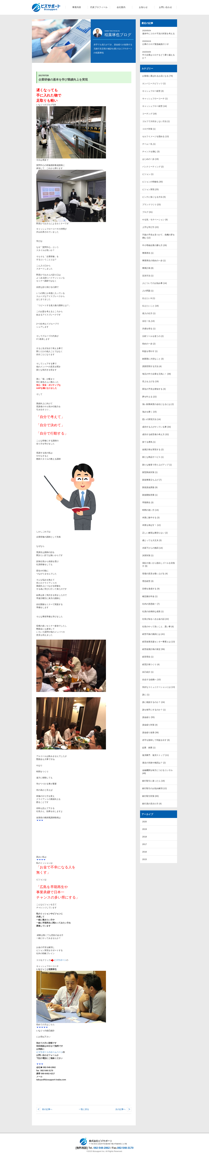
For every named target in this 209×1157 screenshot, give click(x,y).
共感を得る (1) (148, 328)
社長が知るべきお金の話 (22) (155, 619)
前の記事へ (47, 1109)
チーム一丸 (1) (148, 144)
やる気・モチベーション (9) (155, 219)
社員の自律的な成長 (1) (153, 611)
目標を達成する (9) (151, 588)
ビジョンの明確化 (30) (152, 182)
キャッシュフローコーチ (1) (155, 98)
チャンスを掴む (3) (151, 151)
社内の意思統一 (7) (151, 604)
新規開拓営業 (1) (149, 495)
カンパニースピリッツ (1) (154, 83)
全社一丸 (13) (148, 321)
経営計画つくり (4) (151, 664)
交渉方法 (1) (147, 275)
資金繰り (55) (148, 717)
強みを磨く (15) (149, 412)
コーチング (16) (149, 113)
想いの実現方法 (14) (151, 419)
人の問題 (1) (147, 291)
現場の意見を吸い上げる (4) (155, 573)
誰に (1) (145, 694)
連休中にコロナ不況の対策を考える (158, 32)
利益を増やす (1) (149, 351)
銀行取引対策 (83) (150, 796)
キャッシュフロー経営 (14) (154, 106)
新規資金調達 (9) (149, 487)
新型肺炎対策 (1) (149, 472)
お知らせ (143, 7)
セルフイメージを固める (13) (155, 136)
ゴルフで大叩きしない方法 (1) (156, 121)
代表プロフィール (99, 7)
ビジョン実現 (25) (150, 189)
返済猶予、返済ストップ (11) (155, 755)
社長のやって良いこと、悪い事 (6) (158, 626)
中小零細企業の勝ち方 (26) (154, 245)
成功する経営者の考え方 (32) (155, 434)
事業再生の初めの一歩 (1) (154, 260)
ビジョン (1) (147, 174)
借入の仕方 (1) (148, 313)
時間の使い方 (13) (150, 510)
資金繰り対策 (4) (149, 725)
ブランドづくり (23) (151, 204)
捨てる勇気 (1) (148, 442)
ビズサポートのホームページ (49, 1052)
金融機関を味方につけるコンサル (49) (157, 771)
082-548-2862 (101, 1147)
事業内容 (76, 7)
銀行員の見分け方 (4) (152, 803)
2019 (144, 829)
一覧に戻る (84, 1109)
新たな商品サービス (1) (153, 457)
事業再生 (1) (147, 253)
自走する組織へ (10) (151, 679)
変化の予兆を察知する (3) (154, 389)
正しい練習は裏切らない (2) (155, 533)
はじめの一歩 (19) (150, 159)
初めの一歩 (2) (148, 344)
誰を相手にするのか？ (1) (154, 710)
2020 (144, 821)
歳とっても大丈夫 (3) (152, 540)
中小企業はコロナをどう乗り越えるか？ (158, 55)
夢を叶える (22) (149, 396)
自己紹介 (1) (147, 672)
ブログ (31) (147, 212)
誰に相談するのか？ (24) (153, 702)
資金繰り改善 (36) (150, 732)
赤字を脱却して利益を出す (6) (156, 740)
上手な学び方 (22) (150, 227)
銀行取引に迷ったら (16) (153, 781)
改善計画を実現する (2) (153, 449)
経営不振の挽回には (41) (153, 634)
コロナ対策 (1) (148, 129)
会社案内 (121, 7)
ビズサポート (60, 960)
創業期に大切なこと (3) (153, 359)
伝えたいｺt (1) (148, 298)
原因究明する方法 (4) (152, 366)
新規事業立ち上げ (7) (152, 480)
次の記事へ (120, 1109)
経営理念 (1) (147, 657)
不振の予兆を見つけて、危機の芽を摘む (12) (158, 236)
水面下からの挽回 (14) (152, 548)
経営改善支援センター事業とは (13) (158, 641)
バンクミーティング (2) (153, 166)
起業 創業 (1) (148, 747)
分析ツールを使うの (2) (153, 336)
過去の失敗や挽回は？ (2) (154, 763)
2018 (144, 837)
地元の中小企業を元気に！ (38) (156, 374)
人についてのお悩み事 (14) (154, 283)
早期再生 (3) (147, 502)
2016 (144, 852)
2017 (144, 844)
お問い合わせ (165, 7)
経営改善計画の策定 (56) (153, 649)
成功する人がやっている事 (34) (156, 427)
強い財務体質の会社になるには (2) (158, 404)
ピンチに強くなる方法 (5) (154, 197)
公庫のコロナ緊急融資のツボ (155, 42)
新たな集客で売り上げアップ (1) (157, 465)
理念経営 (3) (147, 581)
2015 (144, 859)
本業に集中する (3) (151, 517)
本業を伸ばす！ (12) (151, 525)
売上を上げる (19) (150, 381)
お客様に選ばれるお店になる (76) (157, 76)
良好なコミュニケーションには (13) (158, 687)
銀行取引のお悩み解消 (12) (154, 788)
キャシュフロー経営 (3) (153, 91)
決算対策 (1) (147, 555)
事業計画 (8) (147, 268)
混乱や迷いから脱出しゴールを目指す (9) (158, 564)
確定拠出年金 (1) (149, 596)
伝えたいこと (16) (150, 306)
